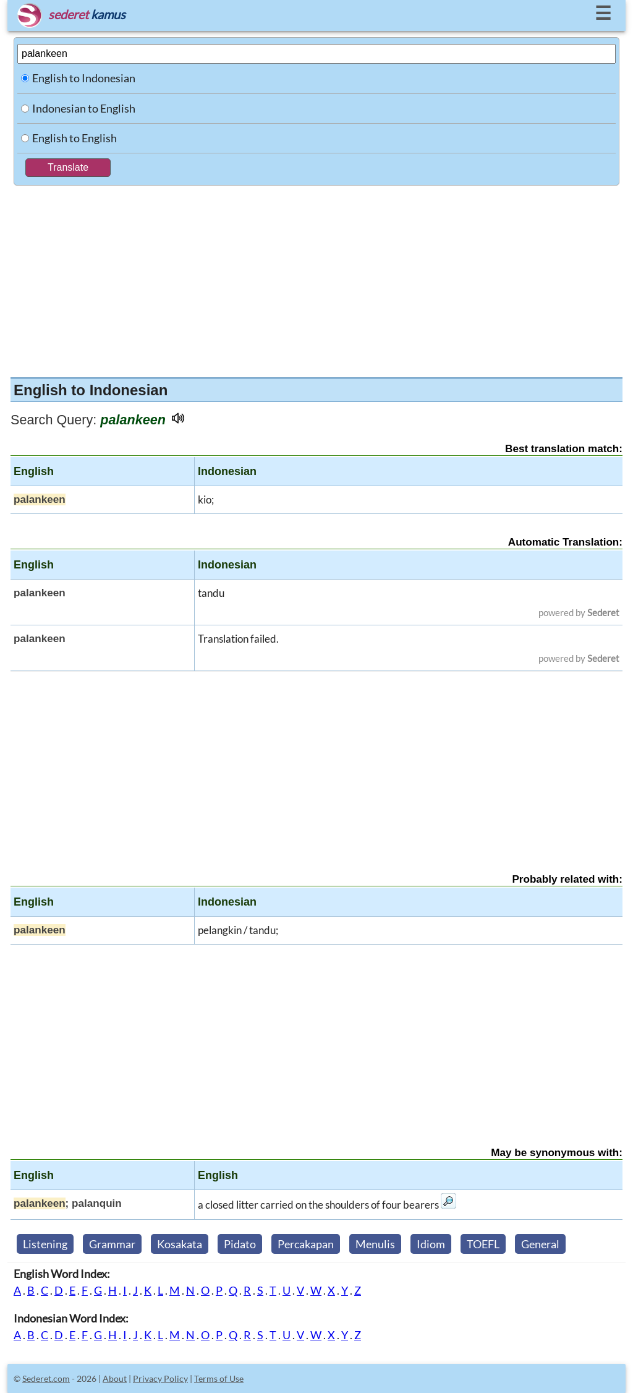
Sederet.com (46, 1378)
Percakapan (306, 1244)
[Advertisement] (316, 278)
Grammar (112, 1244)
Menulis (375, 1244)
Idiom (431, 1244)
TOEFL (483, 1244)
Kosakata (179, 1244)
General (540, 1244)
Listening (45, 1244)
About (115, 1378)
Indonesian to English (83, 108)
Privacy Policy (160, 1378)
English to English (74, 138)
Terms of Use (219, 1378)
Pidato (240, 1244)
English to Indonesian (83, 78)
